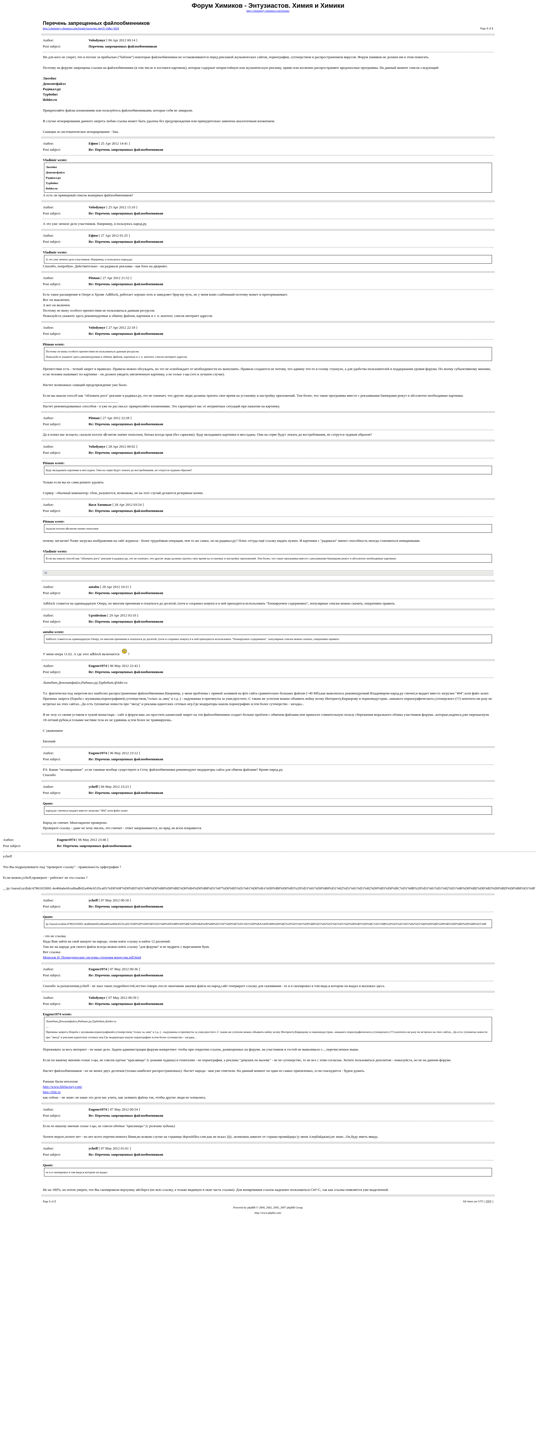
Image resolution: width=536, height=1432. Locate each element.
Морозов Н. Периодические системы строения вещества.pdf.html (92, 957)
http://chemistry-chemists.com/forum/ (268, 10)
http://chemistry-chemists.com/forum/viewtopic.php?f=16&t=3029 (81, 28)
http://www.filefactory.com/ (62, 1087)
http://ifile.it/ (52, 1092)
